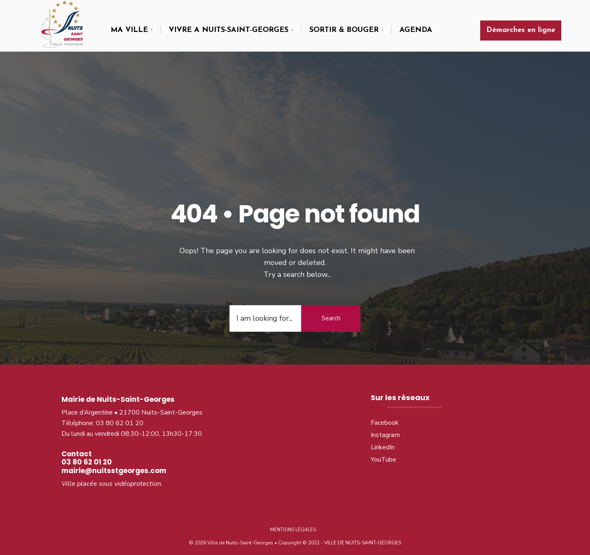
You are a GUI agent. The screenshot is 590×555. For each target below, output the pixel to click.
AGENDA (415, 30)
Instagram (385, 430)
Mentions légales (293, 525)
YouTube (383, 455)
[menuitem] (135, 30)
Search (331, 314)
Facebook (385, 418)
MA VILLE (129, 30)
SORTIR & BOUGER (344, 30)
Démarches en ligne (520, 30)
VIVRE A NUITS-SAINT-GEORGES (228, 30)
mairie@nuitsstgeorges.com (113, 466)
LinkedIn (383, 443)
